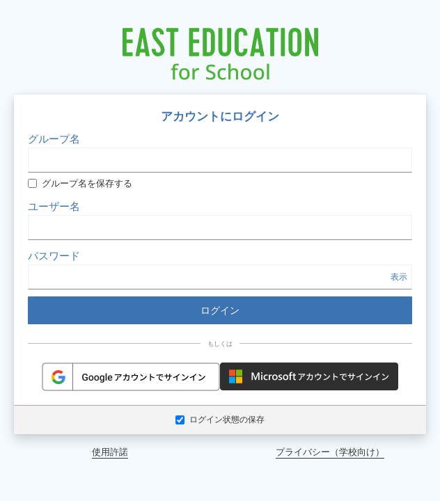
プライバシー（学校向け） (330, 451)
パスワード (54, 255)
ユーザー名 (54, 206)
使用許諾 (110, 451)
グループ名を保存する (80, 183)
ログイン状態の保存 (220, 419)
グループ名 (54, 138)
